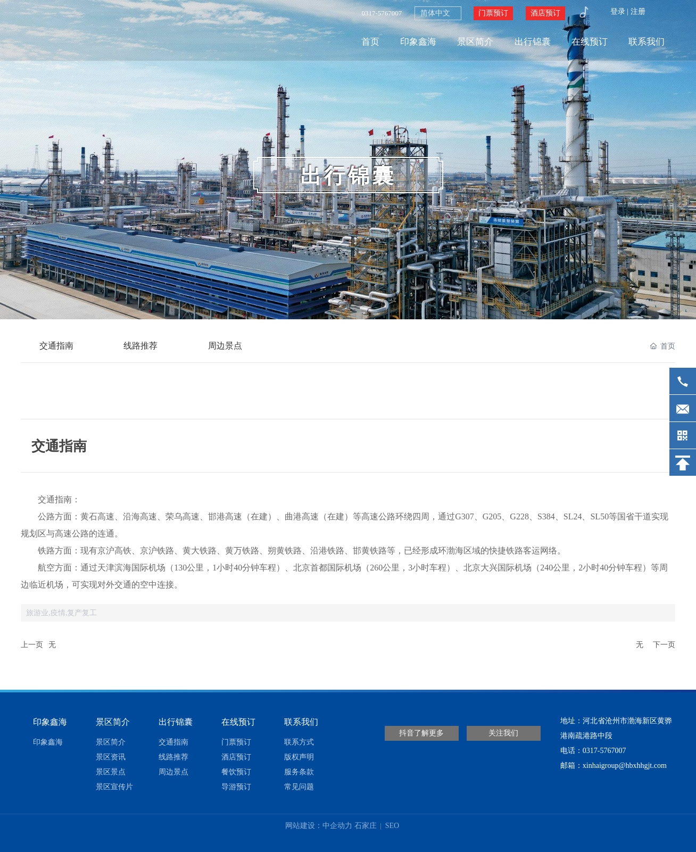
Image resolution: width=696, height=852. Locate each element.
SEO (391, 826)
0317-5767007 (381, 13)
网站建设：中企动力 (318, 826)
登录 (618, 11)
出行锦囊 (348, 176)
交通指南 (56, 345)
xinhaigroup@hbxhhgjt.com (625, 766)
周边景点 (226, 345)
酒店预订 (545, 13)
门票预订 (493, 13)
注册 (638, 11)
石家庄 (365, 826)
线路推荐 (141, 345)
